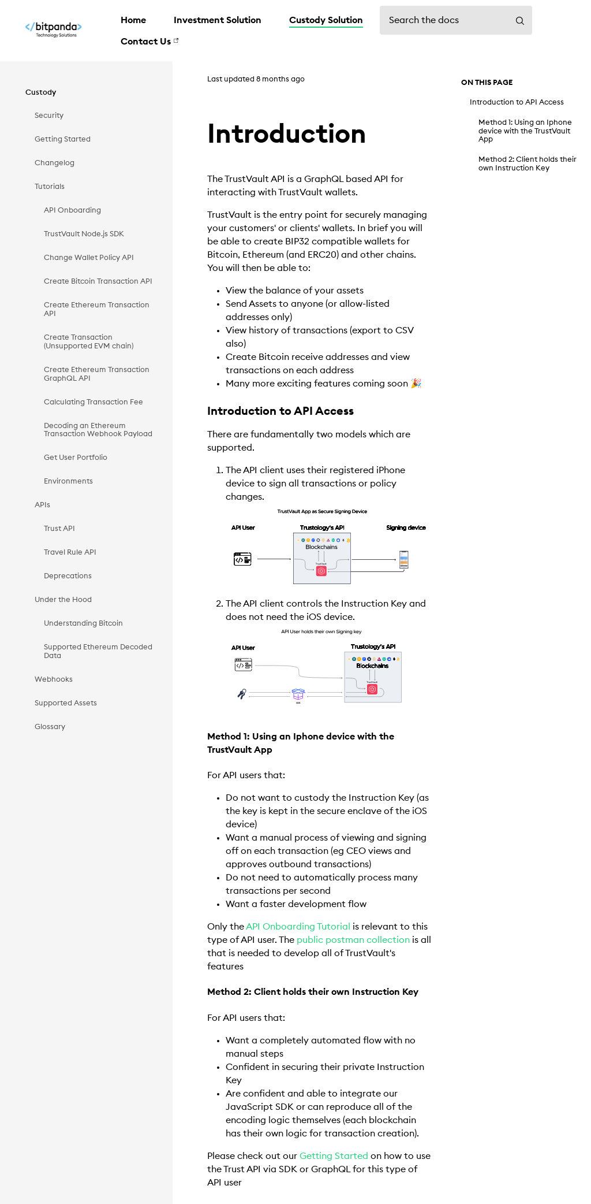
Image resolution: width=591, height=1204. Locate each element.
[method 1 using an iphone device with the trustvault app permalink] (203, 737)
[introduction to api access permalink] (202, 411)
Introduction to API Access (517, 102)
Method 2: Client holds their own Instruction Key (527, 164)
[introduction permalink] (197, 134)
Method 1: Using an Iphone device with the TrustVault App (525, 131)
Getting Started (334, 1156)
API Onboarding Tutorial (298, 926)
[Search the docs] (456, 20)
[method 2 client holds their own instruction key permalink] (203, 992)
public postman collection (353, 940)
